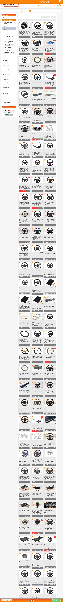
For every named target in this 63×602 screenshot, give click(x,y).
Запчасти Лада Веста (7, 47)
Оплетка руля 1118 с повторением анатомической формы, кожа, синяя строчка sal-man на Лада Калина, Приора (24, 307)
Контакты (11, 1)
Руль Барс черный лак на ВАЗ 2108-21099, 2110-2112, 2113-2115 (37, 391)
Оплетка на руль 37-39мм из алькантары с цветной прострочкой (37, 494)
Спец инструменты (6, 102)
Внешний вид (5, 55)
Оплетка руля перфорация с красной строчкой (50, 357)
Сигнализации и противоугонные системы (8, 90)
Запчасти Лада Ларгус (8, 50)
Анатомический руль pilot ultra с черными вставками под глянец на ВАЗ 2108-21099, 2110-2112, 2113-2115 (49, 409)
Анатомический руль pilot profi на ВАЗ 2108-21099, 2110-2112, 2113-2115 (37, 408)
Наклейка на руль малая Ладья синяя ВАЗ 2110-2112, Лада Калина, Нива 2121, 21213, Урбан (50, 50)
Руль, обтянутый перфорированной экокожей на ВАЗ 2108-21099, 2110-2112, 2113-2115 (24, 101)
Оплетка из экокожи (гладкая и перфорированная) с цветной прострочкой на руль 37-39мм (50, 495)
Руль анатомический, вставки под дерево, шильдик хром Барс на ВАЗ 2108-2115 (24, 203)
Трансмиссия (5, 93)
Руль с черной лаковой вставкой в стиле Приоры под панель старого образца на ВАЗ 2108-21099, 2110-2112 (24, 152)
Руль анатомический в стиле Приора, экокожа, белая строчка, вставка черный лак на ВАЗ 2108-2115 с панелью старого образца (37, 580)
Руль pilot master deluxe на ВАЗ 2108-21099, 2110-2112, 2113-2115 (49, 237)
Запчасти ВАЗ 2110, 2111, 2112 (8, 29)
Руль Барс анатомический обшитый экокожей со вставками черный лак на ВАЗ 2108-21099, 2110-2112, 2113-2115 (50, 375)
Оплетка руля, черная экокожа (36, 66)
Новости (20, 1)
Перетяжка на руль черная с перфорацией (37, 374)
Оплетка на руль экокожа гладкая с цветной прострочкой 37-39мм (49, 426)
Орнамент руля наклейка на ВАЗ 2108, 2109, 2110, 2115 (24, 323)
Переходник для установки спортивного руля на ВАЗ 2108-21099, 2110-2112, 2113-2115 (37, 529)
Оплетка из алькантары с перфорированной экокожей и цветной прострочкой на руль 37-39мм (24, 495)
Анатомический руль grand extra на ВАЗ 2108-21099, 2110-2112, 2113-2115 (24, 237)
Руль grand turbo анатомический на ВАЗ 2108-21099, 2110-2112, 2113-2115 (24, 409)
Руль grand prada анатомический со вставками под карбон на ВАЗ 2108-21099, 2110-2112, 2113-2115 (50, 118)
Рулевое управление (7, 84)
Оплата (30, 1)
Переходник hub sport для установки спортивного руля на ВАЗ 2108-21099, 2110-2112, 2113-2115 (24, 33)
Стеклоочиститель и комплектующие (6, 99)
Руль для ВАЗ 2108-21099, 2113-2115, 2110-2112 (24, 528)
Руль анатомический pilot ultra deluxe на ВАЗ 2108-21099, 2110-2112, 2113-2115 (37, 478)
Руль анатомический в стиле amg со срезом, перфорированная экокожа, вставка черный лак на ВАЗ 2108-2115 (37, 598)
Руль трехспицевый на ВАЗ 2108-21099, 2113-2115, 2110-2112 (49, 203)
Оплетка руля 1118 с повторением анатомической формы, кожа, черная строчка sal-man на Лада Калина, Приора (37, 306)
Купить (39, 36)
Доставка (16, 1)
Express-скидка (6, 82)
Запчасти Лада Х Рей (7, 49)
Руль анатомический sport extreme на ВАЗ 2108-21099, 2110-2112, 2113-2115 (24, 254)
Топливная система (6, 74)
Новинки (4, 17)
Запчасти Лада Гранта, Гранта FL (9, 37)
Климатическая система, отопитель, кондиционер (7, 68)
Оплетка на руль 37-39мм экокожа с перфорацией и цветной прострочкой (24, 511)
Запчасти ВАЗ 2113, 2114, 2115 (8, 31)
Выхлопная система (6, 62)
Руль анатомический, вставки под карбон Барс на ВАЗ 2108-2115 (49, 66)
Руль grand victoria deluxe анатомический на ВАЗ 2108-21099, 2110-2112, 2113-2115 (37, 238)
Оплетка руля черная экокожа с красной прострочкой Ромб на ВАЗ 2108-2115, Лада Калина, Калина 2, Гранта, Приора (24, 341)
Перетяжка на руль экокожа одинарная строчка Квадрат (49, 306)
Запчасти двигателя (6, 65)
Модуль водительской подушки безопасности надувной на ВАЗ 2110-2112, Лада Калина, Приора (24, 563)
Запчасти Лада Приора (8, 39)
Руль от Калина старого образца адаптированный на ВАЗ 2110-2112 (37, 255)
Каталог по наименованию (9, 52)
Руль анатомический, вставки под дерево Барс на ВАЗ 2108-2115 (37, 220)
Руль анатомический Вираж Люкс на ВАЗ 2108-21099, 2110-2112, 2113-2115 (49, 443)
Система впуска (6, 79)
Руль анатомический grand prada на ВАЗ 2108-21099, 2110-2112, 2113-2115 (50, 460)
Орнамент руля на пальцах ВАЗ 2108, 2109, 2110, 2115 (49, 100)
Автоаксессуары (6, 87)
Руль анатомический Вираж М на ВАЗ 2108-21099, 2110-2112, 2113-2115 (24, 460)
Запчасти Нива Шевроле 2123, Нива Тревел (8, 45)
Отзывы (34, 1)
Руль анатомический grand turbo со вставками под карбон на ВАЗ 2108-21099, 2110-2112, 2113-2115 (24, 478)
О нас (3, 1)
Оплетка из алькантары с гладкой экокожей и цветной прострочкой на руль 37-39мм (24, 392)
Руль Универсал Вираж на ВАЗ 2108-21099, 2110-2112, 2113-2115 (24, 135)
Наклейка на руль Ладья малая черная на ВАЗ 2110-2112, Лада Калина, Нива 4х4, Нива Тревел (37, 135)
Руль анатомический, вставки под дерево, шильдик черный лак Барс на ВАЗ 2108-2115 (50, 187)
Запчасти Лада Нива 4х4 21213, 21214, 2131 (8, 42)
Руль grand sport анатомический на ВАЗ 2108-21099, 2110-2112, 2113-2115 (49, 392)
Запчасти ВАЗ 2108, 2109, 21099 (8, 26)
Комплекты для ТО (6, 96)
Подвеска (5, 60)
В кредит (7, 1)
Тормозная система (6, 76)
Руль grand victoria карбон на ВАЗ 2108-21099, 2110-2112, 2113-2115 (50, 220)
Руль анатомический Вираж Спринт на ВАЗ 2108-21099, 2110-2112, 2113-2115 (37, 460)
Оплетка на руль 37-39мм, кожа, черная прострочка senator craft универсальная (24, 546)
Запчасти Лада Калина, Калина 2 (8, 34)
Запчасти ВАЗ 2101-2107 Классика (8, 23)
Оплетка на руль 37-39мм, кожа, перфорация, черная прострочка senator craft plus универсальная (37, 546)
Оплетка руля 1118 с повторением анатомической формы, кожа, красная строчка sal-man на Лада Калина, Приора (50, 289)
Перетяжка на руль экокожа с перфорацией (37, 100)
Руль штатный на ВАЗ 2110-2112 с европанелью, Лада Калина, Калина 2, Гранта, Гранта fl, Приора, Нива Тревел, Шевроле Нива (37, 341)
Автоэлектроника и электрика (8, 71)
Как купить (26, 1)
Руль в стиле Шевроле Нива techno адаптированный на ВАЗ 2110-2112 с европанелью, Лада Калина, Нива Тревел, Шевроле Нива (49, 33)
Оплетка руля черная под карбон (24, 374)
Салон (4, 57)
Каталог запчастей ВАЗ (7, 20)
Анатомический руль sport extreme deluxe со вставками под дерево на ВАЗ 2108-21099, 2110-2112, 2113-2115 (24, 426)
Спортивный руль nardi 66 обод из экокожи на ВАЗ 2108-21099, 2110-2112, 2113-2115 (24, 221)
